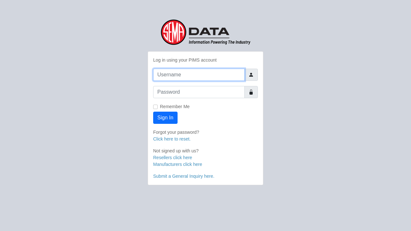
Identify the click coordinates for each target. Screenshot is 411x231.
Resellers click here (172, 157)
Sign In (165, 117)
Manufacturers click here (177, 164)
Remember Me (175, 106)
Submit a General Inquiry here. (183, 176)
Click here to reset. (172, 138)
